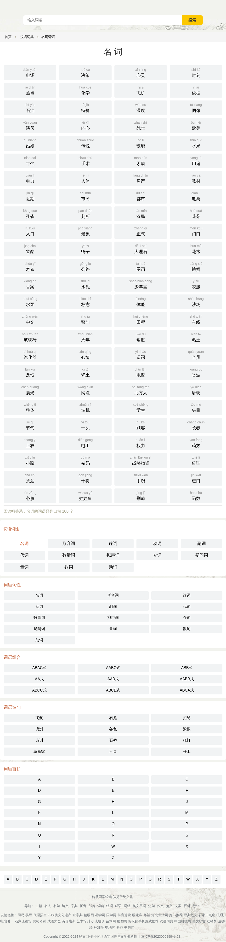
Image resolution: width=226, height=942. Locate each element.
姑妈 (85, 459)
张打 (187, 740)
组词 (109, 906)
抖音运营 (124, 915)
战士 (140, 125)
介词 (157, 555)
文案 (178, 906)
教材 (196, 177)
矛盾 (140, 160)
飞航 (39, 718)
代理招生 (40, 915)
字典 (74, 906)
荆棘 (140, 495)
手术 (85, 160)
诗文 (65, 906)
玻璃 (140, 142)
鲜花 (119, 927)
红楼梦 (212, 921)
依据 (196, 89)
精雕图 (89, 915)
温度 (140, 107)
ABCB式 (113, 690)
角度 (140, 336)
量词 (24, 567)
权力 (140, 442)
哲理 (196, 459)
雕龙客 (137, 915)
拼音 (83, 906)
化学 (85, 89)
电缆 (140, 371)
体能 (140, 301)
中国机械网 (182, 921)
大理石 (140, 248)
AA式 (39, 679)
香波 (196, 371)
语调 (196, 389)
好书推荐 (176, 915)
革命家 (39, 751)
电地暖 (110, 927)
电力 (30, 177)
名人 (47, 906)
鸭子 (85, 248)
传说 (85, 142)
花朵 (196, 213)
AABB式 (187, 679)
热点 (30, 89)
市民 (85, 195)
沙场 (196, 301)
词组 (127, 906)
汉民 (140, 213)
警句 (85, 319)
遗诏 (140, 354)
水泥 (85, 283)
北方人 (140, 389)
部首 (92, 906)
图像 (196, 107)
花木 (196, 248)
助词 (113, 567)
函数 (196, 495)
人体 (85, 177)
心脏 (30, 495)
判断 (85, 213)
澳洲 (39, 729)
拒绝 (187, 718)
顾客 (140, 424)
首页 (8, 37)
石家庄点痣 (206, 915)
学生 (140, 407)
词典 (100, 906)
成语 (118, 906)
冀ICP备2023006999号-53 (160, 936)
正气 (140, 230)
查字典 (78, 915)
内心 (85, 125)
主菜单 (222, 7)
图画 (140, 266)
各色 (113, 729)
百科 (187, 906)
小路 (30, 459)
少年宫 (140, 283)
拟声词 (113, 555)
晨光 (30, 389)
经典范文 (190, 915)
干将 (85, 477)
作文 (160, 906)
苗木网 (111, 921)
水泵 (30, 301)
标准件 (99, 927)
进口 (196, 477)
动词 (157, 543)
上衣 (30, 442)
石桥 (113, 740)
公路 (85, 266)
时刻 (196, 72)
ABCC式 (39, 690)
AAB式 (113, 679)
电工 (85, 442)
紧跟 (187, 729)
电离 (196, 195)
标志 (85, 301)
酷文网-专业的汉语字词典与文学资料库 (108, 936)
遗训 (39, 740)
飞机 (140, 89)
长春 (196, 424)
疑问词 (201, 555)
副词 (201, 543)
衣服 (196, 283)
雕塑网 (122, 921)
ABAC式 (39, 668)
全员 (196, 354)
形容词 (68, 543)
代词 (24, 555)
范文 (169, 906)
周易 (20, 915)
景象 (85, 230)
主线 (196, 319)
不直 (113, 751)
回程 (140, 319)
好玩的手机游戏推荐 (143, 921)
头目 (196, 407)
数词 (68, 567)
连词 (113, 543)
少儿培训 (98, 921)
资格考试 (39, 921)
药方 (196, 442)
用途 (196, 160)
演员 (30, 125)
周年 (85, 336)
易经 (28, 915)
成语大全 (54, 921)
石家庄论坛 (23, 921)
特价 (85, 107)
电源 (30, 72)
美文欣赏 (199, 921)
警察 (30, 248)
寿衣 (30, 266)
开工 (187, 751)
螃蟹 (196, 266)
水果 (196, 142)
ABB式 (186, 668)
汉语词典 (27, 37)
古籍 (38, 906)
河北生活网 (159, 915)
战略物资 (140, 459)
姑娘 (30, 142)
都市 (140, 195)
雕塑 (146, 915)
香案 (30, 283)
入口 (30, 230)
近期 (30, 195)
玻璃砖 (30, 336)
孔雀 (30, 213)
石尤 (113, 718)
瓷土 (85, 371)
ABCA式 (187, 690)
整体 (30, 407)
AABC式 (113, 668)
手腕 (140, 477)
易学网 (100, 915)
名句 (56, 906)
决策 (85, 72)
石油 (30, 107)
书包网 (129, 927)
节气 (30, 424)
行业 (195, 906)
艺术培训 (83, 921)
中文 (30, 319)
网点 (85, 389)
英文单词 (139, 906)
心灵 (140, 72)
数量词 (68, 555)
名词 (24, 543)
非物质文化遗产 (59, 915)
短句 (151, 906)
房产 (140, 177)
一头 (85, 424)
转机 (85, 407)
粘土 (196, 336)
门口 (196, 230)
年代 (30, 160)
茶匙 (30, 477)
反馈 (30, 371)
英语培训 (68, 921)
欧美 (196, 125)
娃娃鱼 (85, 495)
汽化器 (30, 354)
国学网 (111, 915)
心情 (85, 354)
